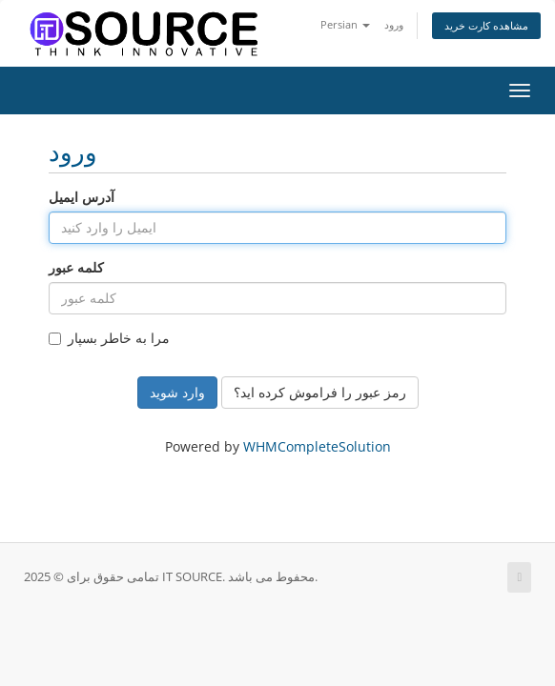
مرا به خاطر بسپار (109, 338)
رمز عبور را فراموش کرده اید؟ (320, 392)
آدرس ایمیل (81, 197)
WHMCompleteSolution (317, 446)
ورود (393, 24)
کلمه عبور (76, 267)
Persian (345, 24)
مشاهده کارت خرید (486, 25)
